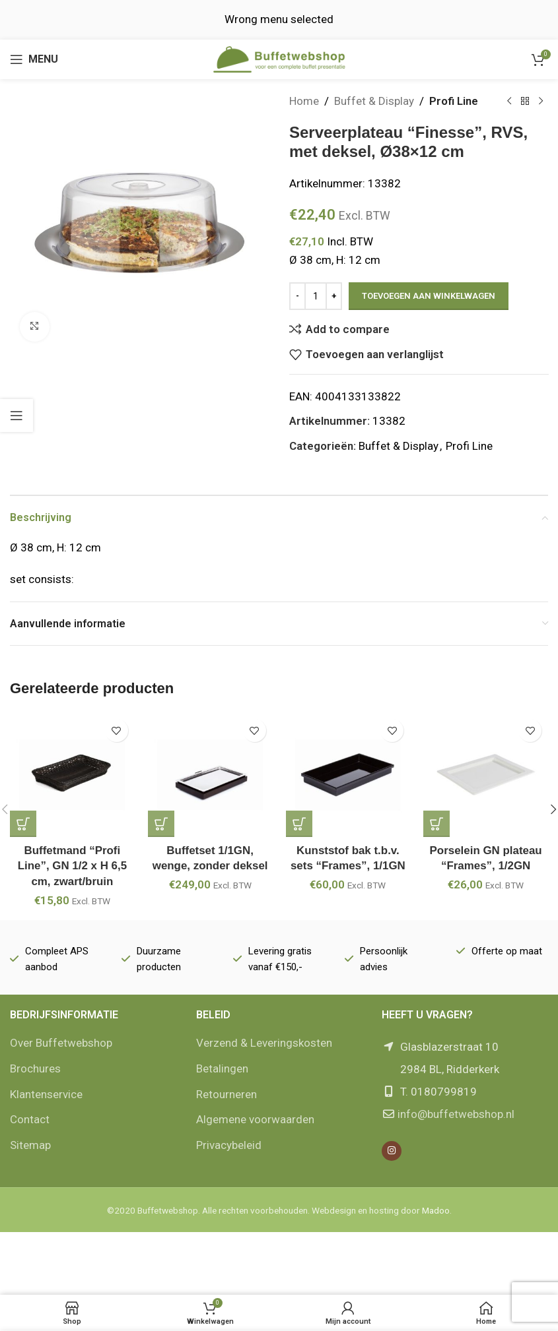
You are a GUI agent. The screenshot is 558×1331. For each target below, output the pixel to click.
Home (304, 101)
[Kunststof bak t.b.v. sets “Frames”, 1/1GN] (348, 774)
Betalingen (222, 1068)
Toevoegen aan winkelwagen (428, 296)
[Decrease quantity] (297, 296)
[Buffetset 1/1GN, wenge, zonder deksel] (210, 774)
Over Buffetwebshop (61, 1042)
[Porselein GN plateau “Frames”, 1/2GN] (485, 774)
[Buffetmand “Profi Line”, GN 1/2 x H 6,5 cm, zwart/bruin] (72, 774)
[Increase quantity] (334, 296)
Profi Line (453, 101)
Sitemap (30, 1145)
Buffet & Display (374, 101)
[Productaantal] (316, 296)
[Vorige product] (508, 101)
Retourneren (226, 1094)
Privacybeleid (229, 1145)
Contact (30, 1119)
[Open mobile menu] (34, 59)
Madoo (436, 1210)
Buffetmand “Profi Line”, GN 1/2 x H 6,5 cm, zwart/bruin (72, 866)
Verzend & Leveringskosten (264, 1042)
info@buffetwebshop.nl (456, 1114)
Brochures (35, 1068)
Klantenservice (46, 1094)
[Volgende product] (540, 101)
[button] (23, 824)
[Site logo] (279, 58)
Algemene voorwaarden (255, 1119)
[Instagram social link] (391, 1151)
